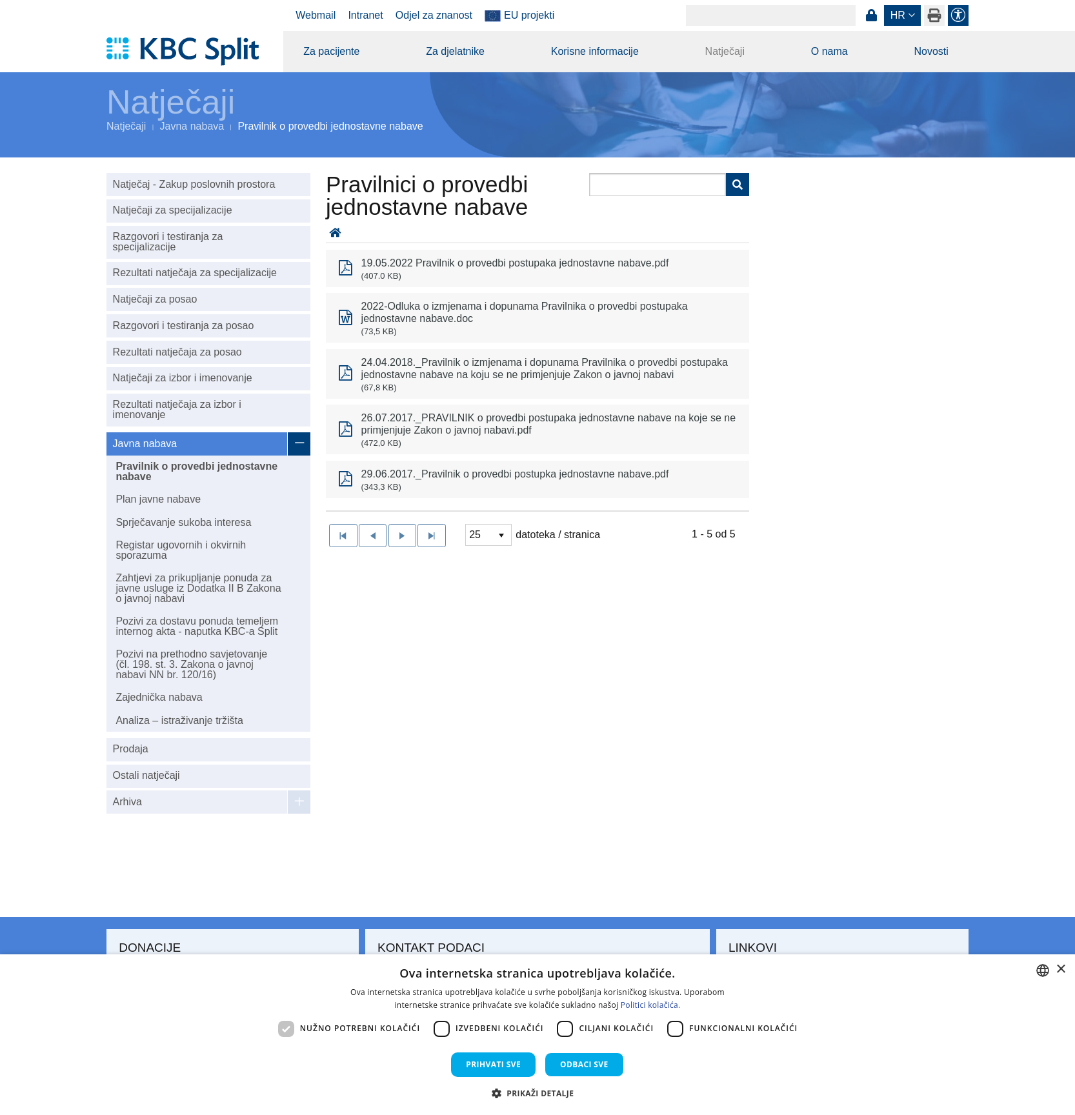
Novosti (931, 51)
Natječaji (725, 51)
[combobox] (1042, 970)
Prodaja (130, 748)
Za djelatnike (455, 51)
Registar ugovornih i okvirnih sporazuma (181, 550)
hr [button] (897, 15)
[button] (537, 1093)
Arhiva (127, 801)
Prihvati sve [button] (493, 1064)
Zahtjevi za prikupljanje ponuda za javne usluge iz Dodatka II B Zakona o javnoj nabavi (198, 588)
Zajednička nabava (159, 697)
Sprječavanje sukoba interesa (183, 522)
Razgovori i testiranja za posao (183, 325)
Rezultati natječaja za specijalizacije (195, 272)
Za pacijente (331, 51)
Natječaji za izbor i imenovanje (182, 377)
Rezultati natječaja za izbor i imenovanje (177, 409)
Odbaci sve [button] (584, 1064)
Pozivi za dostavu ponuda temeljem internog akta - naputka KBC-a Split (197, 626)
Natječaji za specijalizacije (172, 210)
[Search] (771, 15)
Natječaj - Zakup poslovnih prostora (194, 184)
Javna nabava (192, 126)
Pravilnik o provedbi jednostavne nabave (196, 471)
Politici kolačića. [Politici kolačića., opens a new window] (651, 1004)
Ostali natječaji (146, 775)
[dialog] (537, 1034)
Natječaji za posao (155, 299)
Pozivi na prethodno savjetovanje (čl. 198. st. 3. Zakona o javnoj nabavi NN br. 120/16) (191, 664)
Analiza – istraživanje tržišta (179, 720)
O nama (829, 51)
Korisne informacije (595, 51)
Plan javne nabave (158, 499)
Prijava (871, 15)
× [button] (1060, 969)
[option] (537, 268)
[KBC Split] (188, 51)
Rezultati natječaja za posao (177, 352)
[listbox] (488, 535)
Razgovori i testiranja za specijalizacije (168, 241)
